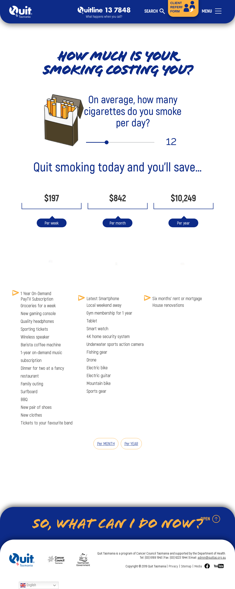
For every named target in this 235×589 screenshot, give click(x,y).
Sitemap (186, 566)
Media (198, 566)
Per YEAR (131, 443)
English (28, 585)
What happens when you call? (104, 16)
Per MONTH (106, 443)
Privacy (173, 566)
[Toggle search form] (154, 11)
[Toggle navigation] (214, 11)
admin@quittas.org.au (212, 557)
